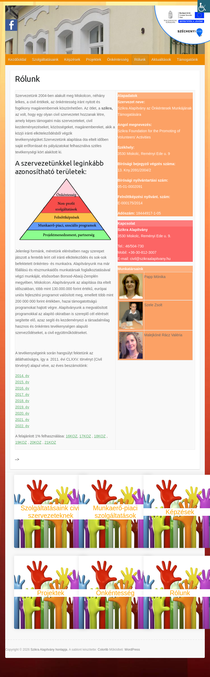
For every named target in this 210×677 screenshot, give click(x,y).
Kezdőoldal (17, 59)
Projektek (93, 59)
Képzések (72, 59)
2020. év (22, 413)
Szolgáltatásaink (45, 59)
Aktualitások (161, 59)
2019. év (22, 407)
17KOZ (85, 436)
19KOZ (21, 442)
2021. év (22, 420)
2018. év (22, 401)
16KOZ (71, 436)
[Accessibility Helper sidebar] (203, 6)
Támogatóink (187, 59)
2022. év (22, 426)
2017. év (22, 394)
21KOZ (50, 442)
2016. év (22, 388)
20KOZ (35, 442)
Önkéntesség (118, 59)
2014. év (22, 376)
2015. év (22, 382)
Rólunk (140, 59)
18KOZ (99, 436)
